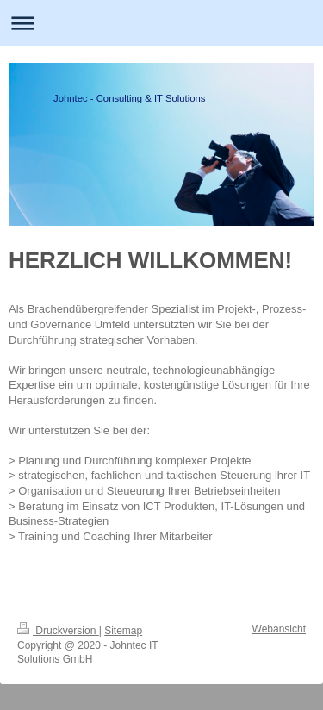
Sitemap (123, 631)
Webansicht (279, 629)
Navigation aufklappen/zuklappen (161, 22)
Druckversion (58, 631)
